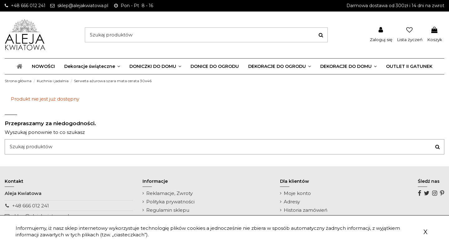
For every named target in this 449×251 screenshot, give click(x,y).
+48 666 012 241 (30, 206)
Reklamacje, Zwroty (169, 193)
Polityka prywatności (170, 202)
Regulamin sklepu (167, 210)
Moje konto (297, 193)
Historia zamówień (305, 210)
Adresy (292, 202)
